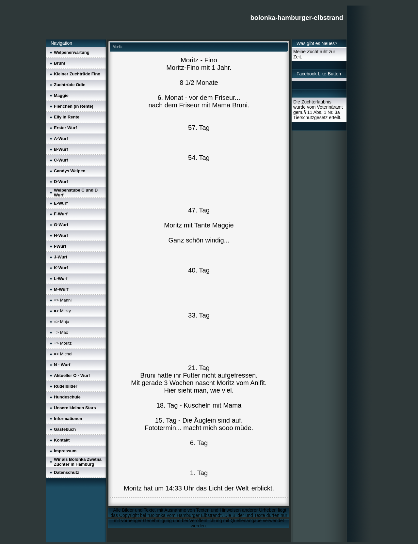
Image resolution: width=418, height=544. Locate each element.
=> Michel (63, 353)
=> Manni (63, 300)
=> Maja (61, 321)
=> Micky (62, 310)
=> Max (61, 332)
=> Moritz (63, 343)
